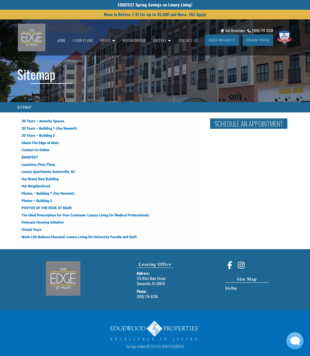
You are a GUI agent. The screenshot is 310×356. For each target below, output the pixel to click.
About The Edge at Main (40, 143)
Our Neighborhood (36, 186)
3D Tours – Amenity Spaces (43, 121)
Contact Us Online (36, 150)
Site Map (231, 288)
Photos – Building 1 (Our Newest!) (48, 193)
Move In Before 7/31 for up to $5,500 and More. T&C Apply (155, 14)
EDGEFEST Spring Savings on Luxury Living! (155, 5)
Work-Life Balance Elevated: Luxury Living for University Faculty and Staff (79, 237)
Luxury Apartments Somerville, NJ (48, 172)
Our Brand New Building (40, 179)
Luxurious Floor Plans (38, 165)
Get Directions (232, 30)
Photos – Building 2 (37, 201)
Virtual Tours (32, 230)
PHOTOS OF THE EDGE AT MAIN (46, 208)
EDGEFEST (30, 157)
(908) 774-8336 (260, 30)
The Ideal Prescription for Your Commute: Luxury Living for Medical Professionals (85, 215)
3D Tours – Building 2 (38, 136)
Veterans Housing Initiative (43, 222)
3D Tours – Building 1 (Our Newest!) (49, 128)
